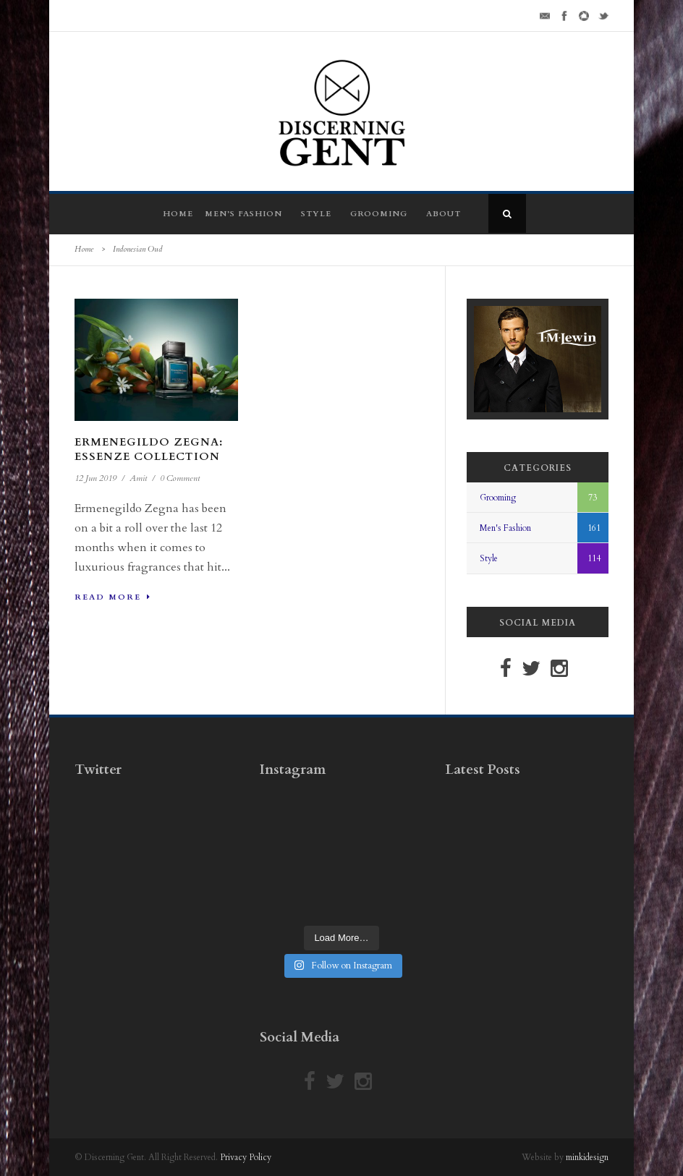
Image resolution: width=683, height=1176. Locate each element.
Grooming (378, 213)
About (443, 213)
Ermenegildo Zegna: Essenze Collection (149, 449)
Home (178, 213)
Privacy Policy (245, 1157)
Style (316, 213)
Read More (113, 597)
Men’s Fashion (243, 213)
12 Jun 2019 (95, 478)
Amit (138, 478)
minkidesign (587, 1157)
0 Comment (180, 478)
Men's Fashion (505, 528)
